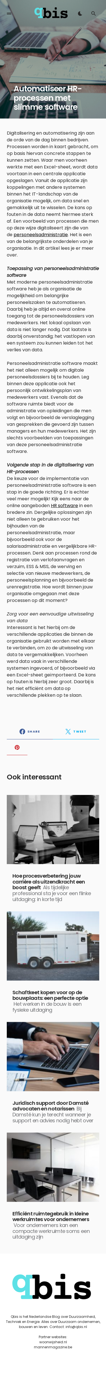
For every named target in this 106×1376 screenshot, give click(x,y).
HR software (64, 505)
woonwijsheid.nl (53, 1342)
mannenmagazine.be (53, 1347)
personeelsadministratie (41, 234)
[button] (9, 13)
